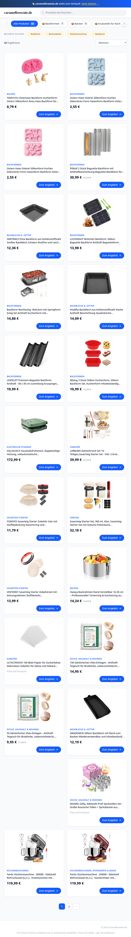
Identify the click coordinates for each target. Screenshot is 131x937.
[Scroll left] (7, 23)
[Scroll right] (124, 23)
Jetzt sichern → (90, 3)
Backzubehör (54, 34)
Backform (34, 34)
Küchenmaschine (77, 34)
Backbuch (99, 34)
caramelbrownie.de (18, 12)
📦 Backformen (53, 23)
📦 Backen (79, 23)
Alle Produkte (24, 23)
